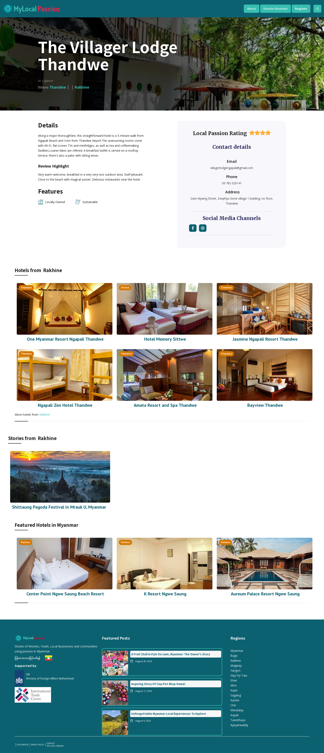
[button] (251, 9)
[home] (119, 8)
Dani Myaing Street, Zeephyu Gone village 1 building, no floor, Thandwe (232, 200)
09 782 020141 (232, 183)
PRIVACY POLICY (38, 744)
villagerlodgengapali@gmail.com (231, 168)
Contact (51, 743)
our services (23, 744)
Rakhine (44, 414)
